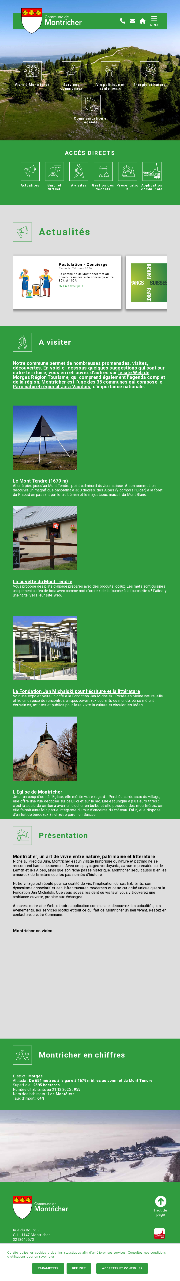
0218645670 (23, 1239)
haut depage (160, 1206)
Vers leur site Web (45, 595)
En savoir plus (71, 286)
